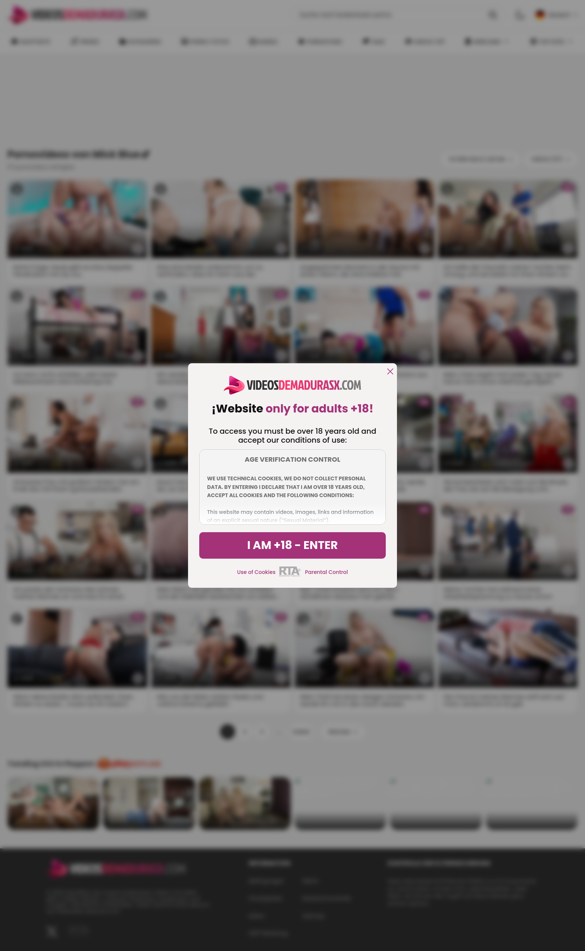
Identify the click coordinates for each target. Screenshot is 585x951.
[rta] (290, 575)
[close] (390, 372)
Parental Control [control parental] (326, 572)
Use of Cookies (256, 572)
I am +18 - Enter (292, 545)
